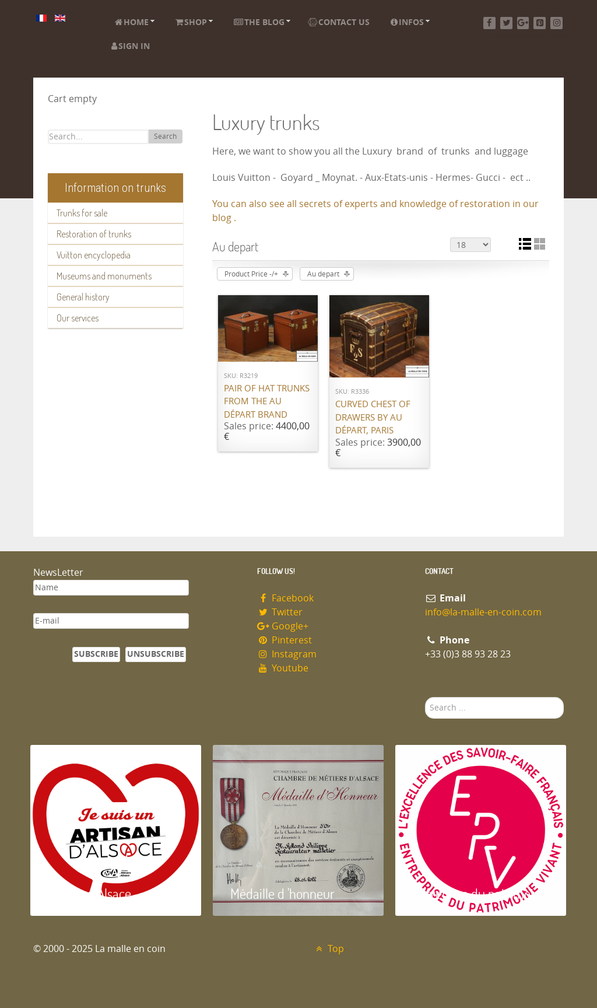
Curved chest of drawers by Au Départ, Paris (372, 417)
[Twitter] (506, 23)
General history (83, 297)
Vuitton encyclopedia (94, 255)
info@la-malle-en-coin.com (483, 612)
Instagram (287, 654)
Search (165, 136)
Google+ (282, 626)
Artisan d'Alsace (89, 893)
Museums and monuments (104, 276)
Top (328, 948)
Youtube (282, 668)
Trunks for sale (82, 213)
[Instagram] (556, 23)
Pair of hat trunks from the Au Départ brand (267, 401)
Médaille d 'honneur (282, 893)
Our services (78, 318)
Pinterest (284, 640)
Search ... (425, 697)
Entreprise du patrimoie (476, 893)
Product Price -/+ (251, 274)
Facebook (285, 598)
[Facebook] (489, 23)
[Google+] (523, 23)
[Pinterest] (539, 23)
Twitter (280, 612)
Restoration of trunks (94, 234)
